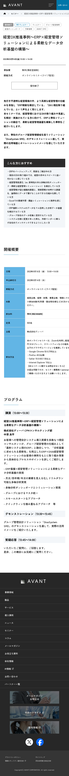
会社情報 (9, 661)
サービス (9, 607)
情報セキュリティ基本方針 (14, 761)
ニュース (9, 622)
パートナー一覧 (12, 684)
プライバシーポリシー (13, 757)
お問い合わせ (62, 5)
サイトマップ (40, 757)
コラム (8, 638)
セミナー (9, 630)
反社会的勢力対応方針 (43, 761)
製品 (7, 599)
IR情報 (8, 668)
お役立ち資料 (11, 653)
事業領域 (9, 592)
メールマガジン (12, 645)
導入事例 (9, 615)
